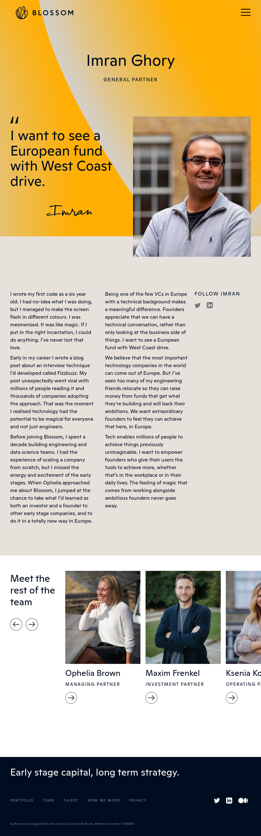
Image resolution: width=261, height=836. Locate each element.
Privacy (138, 800)
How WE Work (104, 800)
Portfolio (22, 800)
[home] (44, 12)
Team (48, 800)
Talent (71, 800)
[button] (246, 13)
